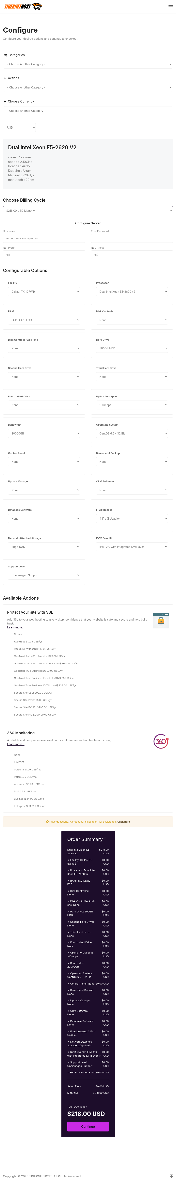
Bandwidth (14, 424)
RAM (11, 311)
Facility (12, 282)
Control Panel (16, 453)
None (14, 634)
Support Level (16, 566)
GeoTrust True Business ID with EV (40, 678)
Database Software (20, 509)
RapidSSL (24, 641)
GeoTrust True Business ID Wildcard (41, 685)
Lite (16, 762)
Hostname (9, 231)
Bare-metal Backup (108, 453)
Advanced (25, 784)
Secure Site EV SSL (31, 707)
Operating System (107, 424)
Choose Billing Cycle (24, 200)
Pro (21, 791)
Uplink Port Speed (107, 396)
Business (25, 799)
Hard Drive (102, 339)
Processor (102, 282)
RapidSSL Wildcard (31, 649)
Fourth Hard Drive (19, 396)
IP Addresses (104, 509)
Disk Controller (105, 311)
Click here (123, 821)
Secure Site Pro (29, 700)
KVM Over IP (104, 538)
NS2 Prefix (97, 247)
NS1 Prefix (9, 247)
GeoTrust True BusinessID (35, 671)
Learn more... (15, 627)
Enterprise (26, 806)
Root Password (100, 231)
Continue (88, 1127)
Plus (22, 777)
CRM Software (105, 481)
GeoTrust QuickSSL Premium (36, 656)
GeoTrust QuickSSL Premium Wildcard (42, 663)
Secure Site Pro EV (32, 715)
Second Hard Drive (19, 368)
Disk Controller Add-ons (23, 339)
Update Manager (18, 481)
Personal (24, 769)
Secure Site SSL (29, 693)
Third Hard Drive (106, 368)
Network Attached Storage (24, 538)
